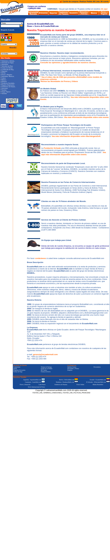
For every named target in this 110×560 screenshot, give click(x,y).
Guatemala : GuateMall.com (35, 382)
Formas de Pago (17, 371)
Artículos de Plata (7, 66)
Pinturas (4, 81)
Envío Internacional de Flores (36, 387)
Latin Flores (42, 384)
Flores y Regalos (6, 74)
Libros (3, 78)
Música (3, 80)
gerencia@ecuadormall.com (45, 354)
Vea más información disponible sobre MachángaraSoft (76, 136)
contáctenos (40, 258)
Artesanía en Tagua (7, 62)
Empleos (69, 370)
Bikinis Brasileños (98, 384)
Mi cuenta (105, 2)
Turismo (4, 93)
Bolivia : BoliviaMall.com (68, 379)
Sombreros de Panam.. (8, 86)
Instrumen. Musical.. (8, 76)
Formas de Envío (45, 371)
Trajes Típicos (6, 92)
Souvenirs (4, 88)
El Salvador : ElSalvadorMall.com (98, 382)
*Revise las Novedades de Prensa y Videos (59, 81)
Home (29, 26)
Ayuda (15, 368)
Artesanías (4, 64)
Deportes (4, 71)
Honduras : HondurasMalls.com (67, 382)
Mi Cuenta (44, 370)
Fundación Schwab (52, 148)
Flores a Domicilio (25, 384)
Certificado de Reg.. (7, 69)
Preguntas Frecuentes (19, 370)
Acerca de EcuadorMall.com (46, 26)
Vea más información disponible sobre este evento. (86, 117)
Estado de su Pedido (46, 368)
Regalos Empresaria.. (8, 85)
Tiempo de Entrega (46, 367)
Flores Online (80, 384)
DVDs (3, 73)
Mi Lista (96, 2)
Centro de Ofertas (7, 68)
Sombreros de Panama (60, 384)
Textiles (4, 90)
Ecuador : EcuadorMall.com (100, 379)
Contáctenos (16, 367)
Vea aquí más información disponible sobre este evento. (73, 153)
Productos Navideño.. (8, 83)
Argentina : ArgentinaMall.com (34, 379)
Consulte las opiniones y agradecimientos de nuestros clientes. (68, 62)
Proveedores (97, 367)
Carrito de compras (70, 2)
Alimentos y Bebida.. (8, 61)
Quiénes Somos (71, 367)
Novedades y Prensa (73, 368)
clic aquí (104, 9)
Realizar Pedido (86, 2)
